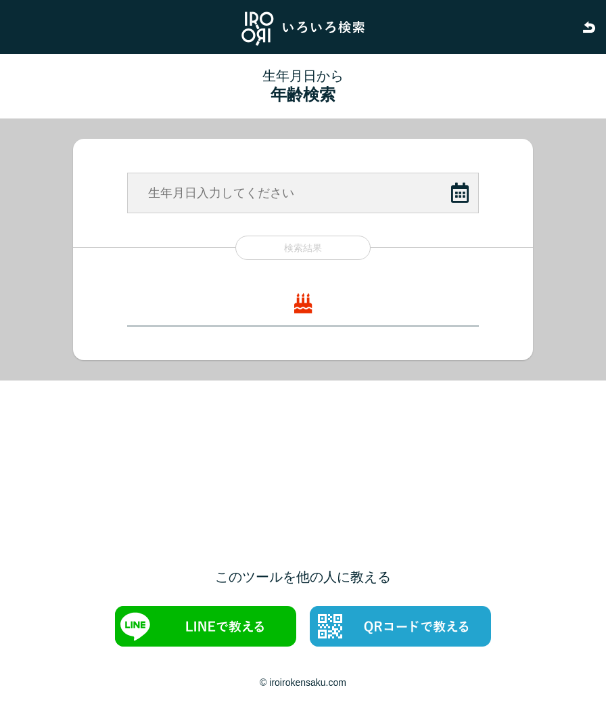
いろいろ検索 (303, 27)
